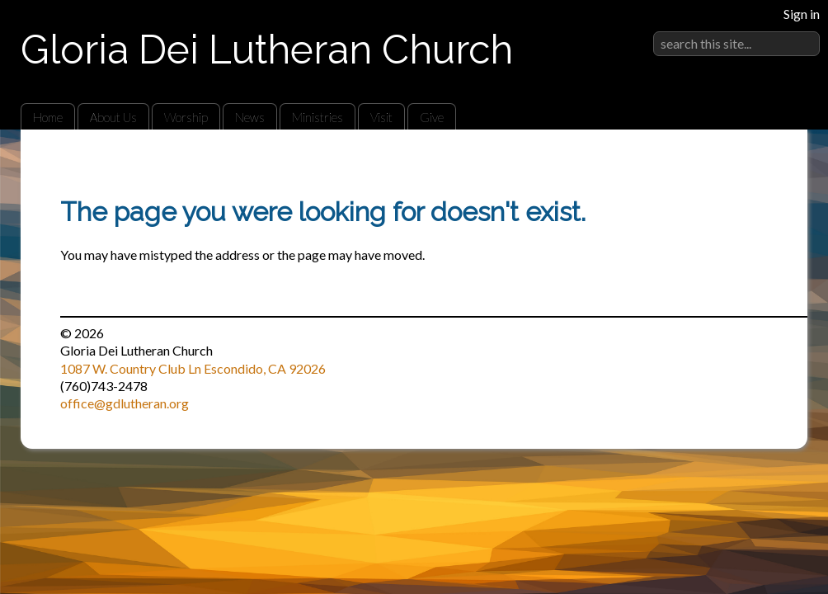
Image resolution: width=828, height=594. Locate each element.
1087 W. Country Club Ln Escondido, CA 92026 (193, 368)
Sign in (801, 13)
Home (48, 117)
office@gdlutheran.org (124, 403)
